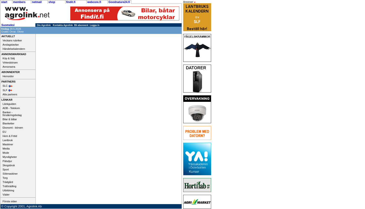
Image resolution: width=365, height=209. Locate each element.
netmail (37, 2)
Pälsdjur (7, 161)
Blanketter (8, 123)
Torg (5, 177)
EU (4, 131)
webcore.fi (94, 2)
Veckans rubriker (12, 40)
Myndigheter (10, 157)
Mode (6, 152)
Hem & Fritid (10, 136)
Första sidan (10, 201)
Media (6, 148)
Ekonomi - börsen (13, 127)
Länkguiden (9, 104)
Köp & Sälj (9, 58)
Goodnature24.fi (119, 2)
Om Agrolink (44, 25)
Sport (6, 169)
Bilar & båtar (10, 119)
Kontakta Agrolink (63, 25)
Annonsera (9, 66)
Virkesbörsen (10, 62)
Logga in (95, 25)
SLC (5, 85)
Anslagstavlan (11, 44)
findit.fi (70, 2)
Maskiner (8, 144)
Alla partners (10, 94)
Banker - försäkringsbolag (12, 113)
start (4, 2)
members (19, 2)
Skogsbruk (9, 165)
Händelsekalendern (14, 48)
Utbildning (8, 190)
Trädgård (8, 182)
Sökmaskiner (10, 173)
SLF (5, 90)
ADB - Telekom (11, 108)
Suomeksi (8, 25)
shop (51, 2)
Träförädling (9, 186)
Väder (6, 194)
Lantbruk (8, 140)
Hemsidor (8, 76)
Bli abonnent (81, 25)
